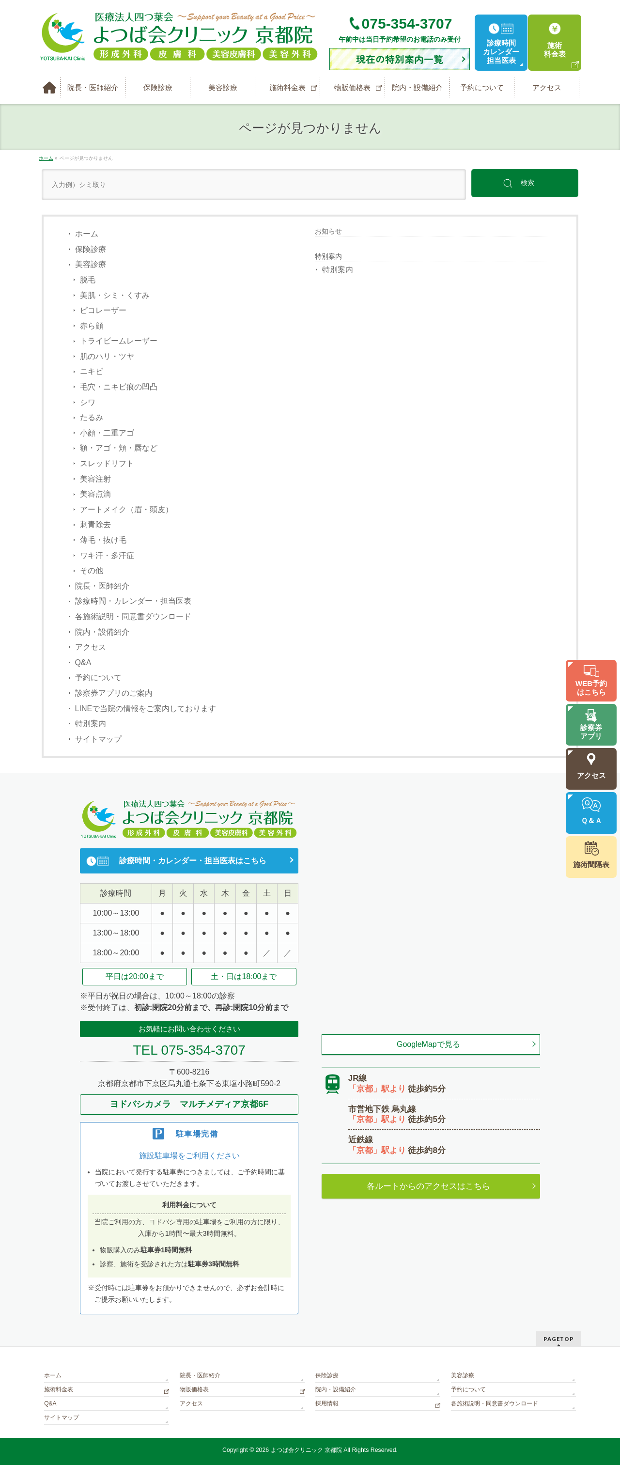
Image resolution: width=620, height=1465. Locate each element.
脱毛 (87, 280)
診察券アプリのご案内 (114, 693)
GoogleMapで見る (428, 1044)
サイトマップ (98, 739)
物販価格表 (194, 1389)
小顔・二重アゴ (107, 433)
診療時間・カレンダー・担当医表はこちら (192, 861)
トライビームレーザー (118, 341)
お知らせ (328, 231)
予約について (98, 677)
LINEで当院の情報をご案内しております (146, 708)
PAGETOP (558, 1339)
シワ (87, 402)
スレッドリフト (107, 463)
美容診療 (90, 264)
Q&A (83, 662)
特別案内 (90, 723)
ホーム (86, 234)
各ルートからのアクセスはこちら (428, 1186)
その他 (91, 570)
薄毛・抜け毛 (103, 540)
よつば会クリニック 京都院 (306, 1450)
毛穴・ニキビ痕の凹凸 (118, 387)
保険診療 (90, 249)
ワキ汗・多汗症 (107, 555)
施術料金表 (58, 1389)
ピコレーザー (103, 310)
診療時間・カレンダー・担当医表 (133, 601)
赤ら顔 (91, 326)
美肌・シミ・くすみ (115, 295)
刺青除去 (95, 524)
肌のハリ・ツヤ (107, 356)
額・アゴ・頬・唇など (118, 448)
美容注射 (95, 479)
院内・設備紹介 (102, 632)
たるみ (91, 417)
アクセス (90, 647)
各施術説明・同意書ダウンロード (133, 616)
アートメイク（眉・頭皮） (126, 509)
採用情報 (327, 1403)
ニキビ (91, 371)
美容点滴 (95, 494)
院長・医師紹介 (102, 586)
